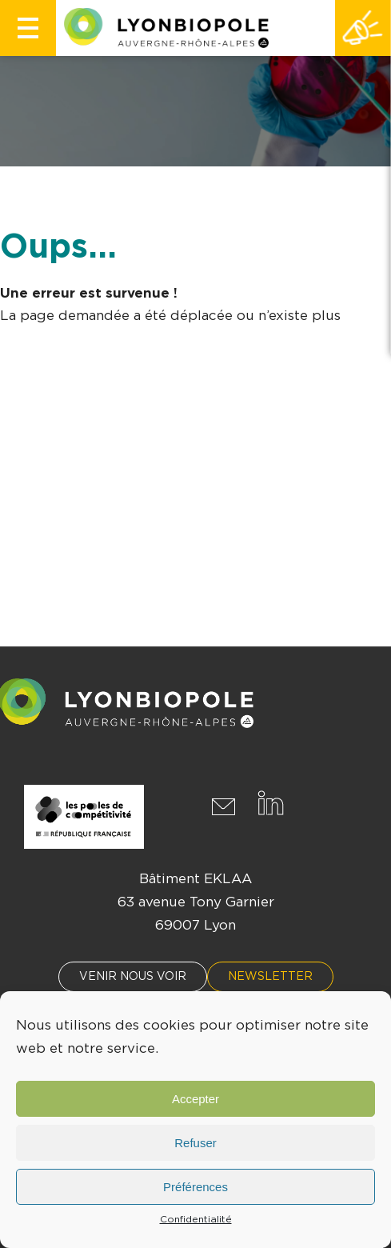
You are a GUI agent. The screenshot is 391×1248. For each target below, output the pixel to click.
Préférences (195, 1187)
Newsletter (270, 976)
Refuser (195, 1143)
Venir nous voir (132, 976)
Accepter (195, 1099)
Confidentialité (196, 1219)
